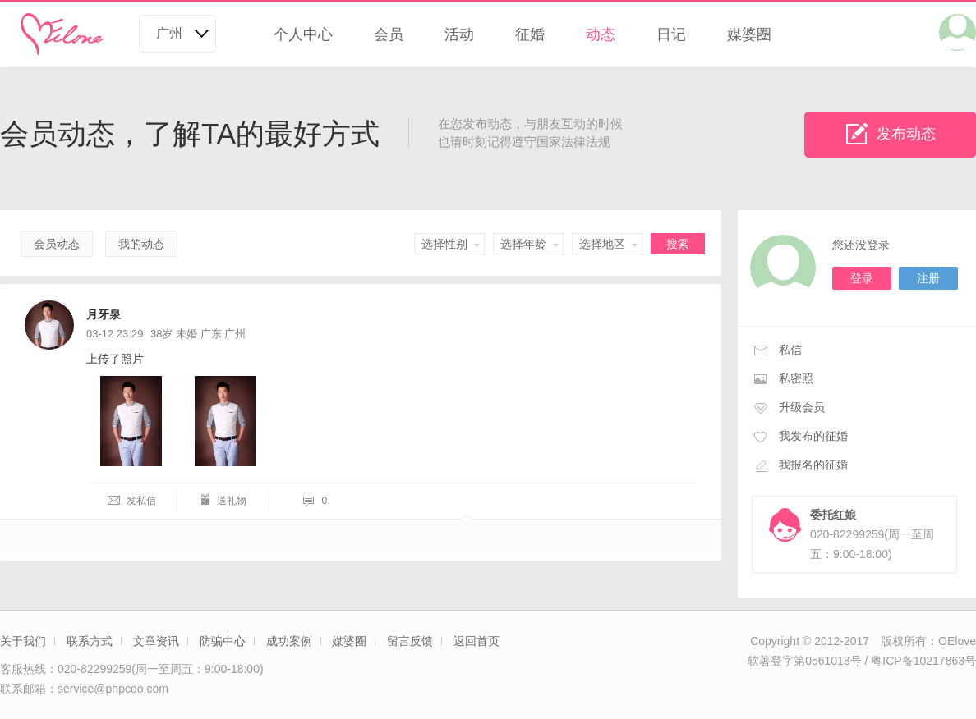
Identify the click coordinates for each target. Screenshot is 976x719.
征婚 (530, 34)
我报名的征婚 (813, 464)
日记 (671, 34)
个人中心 (303, 34)
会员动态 (57, 243)
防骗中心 (223, 641)
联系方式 (90, 641)
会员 (388, 34)
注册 (928, 278)
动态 (600, 34)
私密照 (796, 378)
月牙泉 (103, 314)
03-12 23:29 (114, 333)
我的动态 (141, 243)
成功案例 (289, 641)
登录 (861, 278)
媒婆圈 (749, 34)
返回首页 (476, 641)
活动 (459, 34)
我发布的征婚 (813, 435)
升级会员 (802, 407)
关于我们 (23, 641)
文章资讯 (156, 641)
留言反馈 (410, 641)
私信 (790, 349)
